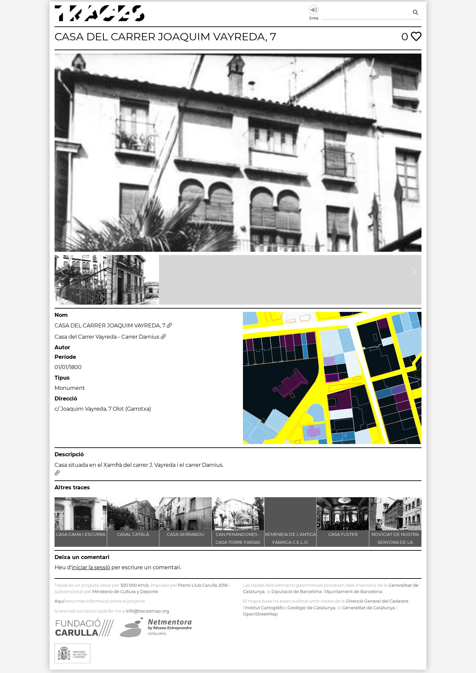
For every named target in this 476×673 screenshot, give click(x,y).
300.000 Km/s (134, 585)
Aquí (59, 601)
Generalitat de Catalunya (368, 607)
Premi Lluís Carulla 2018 (202, 585)
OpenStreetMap (260, 614)
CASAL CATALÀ (133, 534)
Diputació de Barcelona (296, 591)
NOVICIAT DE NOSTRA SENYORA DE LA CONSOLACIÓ (395, 542)
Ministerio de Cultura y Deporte (125, 591)
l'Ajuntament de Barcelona (353, 591)
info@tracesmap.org (147, 611)
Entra (314, 10)
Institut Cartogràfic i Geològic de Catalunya (290, 607)
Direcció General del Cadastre (377, 601)
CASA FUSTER (343, 534)
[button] (62, 271)
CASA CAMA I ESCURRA (80, 534)
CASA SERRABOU (185, 534)
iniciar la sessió (91, 567)
